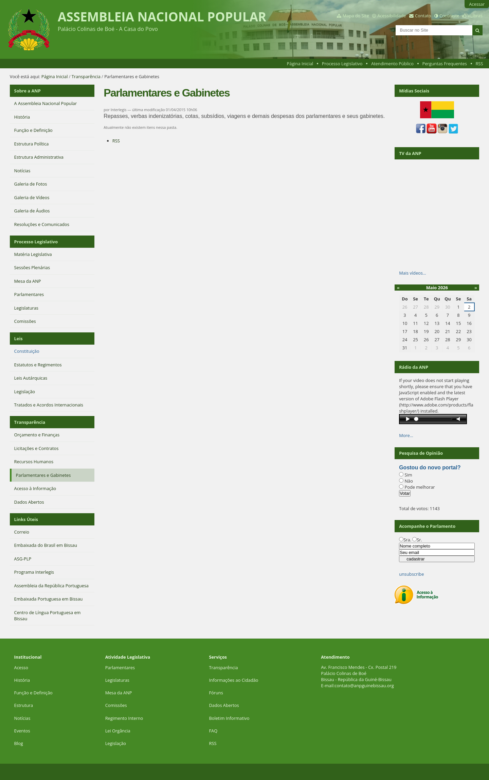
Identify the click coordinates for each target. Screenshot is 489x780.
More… (406, 435)
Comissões (116, 705)
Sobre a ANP (27, 91)
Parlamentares (120, 667)
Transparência (86, 76)
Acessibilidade (391, 16)
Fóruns (216, 693)
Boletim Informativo (229, 718)
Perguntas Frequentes (444, 63)
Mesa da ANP (118, 693)
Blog (18, 743)
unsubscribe (411, 574)
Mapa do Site (356, 16)
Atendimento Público (392, 63)
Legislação (116, 743)
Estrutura (23, 705)
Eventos (22, 731)
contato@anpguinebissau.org (364, 685)
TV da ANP (410, 153)
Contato (423, 16)
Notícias (22, 718)
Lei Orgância (118, 731)
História (22, 680)
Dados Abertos (224, 705)
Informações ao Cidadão (233, 680)
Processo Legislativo (342, 63)
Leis (18, 338)
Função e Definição (33, 693)
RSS (479, 63)
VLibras (475, 16)
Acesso (21, 667)
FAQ (213, 731)
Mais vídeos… (412, 273)
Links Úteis (26, 519)
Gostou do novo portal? (429, 467)
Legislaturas (117, 680)
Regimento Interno (124, 718)
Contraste (449, 16)
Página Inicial (300, 63)
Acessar (477, 4)
